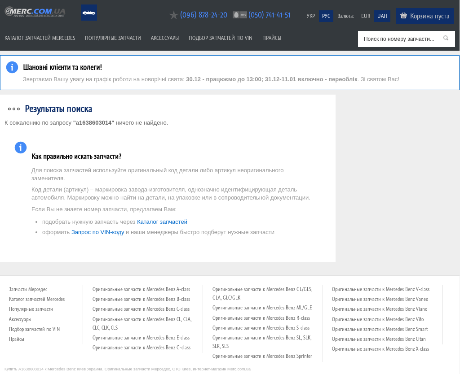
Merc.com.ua (1, 5)
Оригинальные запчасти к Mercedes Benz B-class (141, 299)
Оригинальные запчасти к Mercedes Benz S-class (261, 328)
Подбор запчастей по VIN (220, 38)
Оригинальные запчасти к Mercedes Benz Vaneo (380, 299)
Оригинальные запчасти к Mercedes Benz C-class (141, 309)
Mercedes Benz (83, 4)
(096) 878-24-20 (203, 14)
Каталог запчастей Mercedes (39, 38)
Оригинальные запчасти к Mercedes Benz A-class (141, 289)
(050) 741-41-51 (269, 14)
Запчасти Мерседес (28, 289)
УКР (311, 16)
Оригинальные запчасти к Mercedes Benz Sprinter (262, 356)
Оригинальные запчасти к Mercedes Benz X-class (380, 349)
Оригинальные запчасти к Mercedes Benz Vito (378, 319)
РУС (326, 16)
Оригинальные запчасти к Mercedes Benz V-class (380, 289)
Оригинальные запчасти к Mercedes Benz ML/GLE (262, 307)
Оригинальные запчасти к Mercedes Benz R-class (261, 318)
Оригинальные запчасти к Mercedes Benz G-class (141, 347)
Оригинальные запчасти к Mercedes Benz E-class (141, 338)
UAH (382, 16)
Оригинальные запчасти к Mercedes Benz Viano (379, 309)
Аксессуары (165, 38)
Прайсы (271, 38)
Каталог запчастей (162, 221)
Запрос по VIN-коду (97, 232)
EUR (365, 16)
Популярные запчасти (113, 38)
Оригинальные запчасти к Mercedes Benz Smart (380, 329)
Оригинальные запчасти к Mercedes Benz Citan (379, 339)
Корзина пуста (430, 15)
